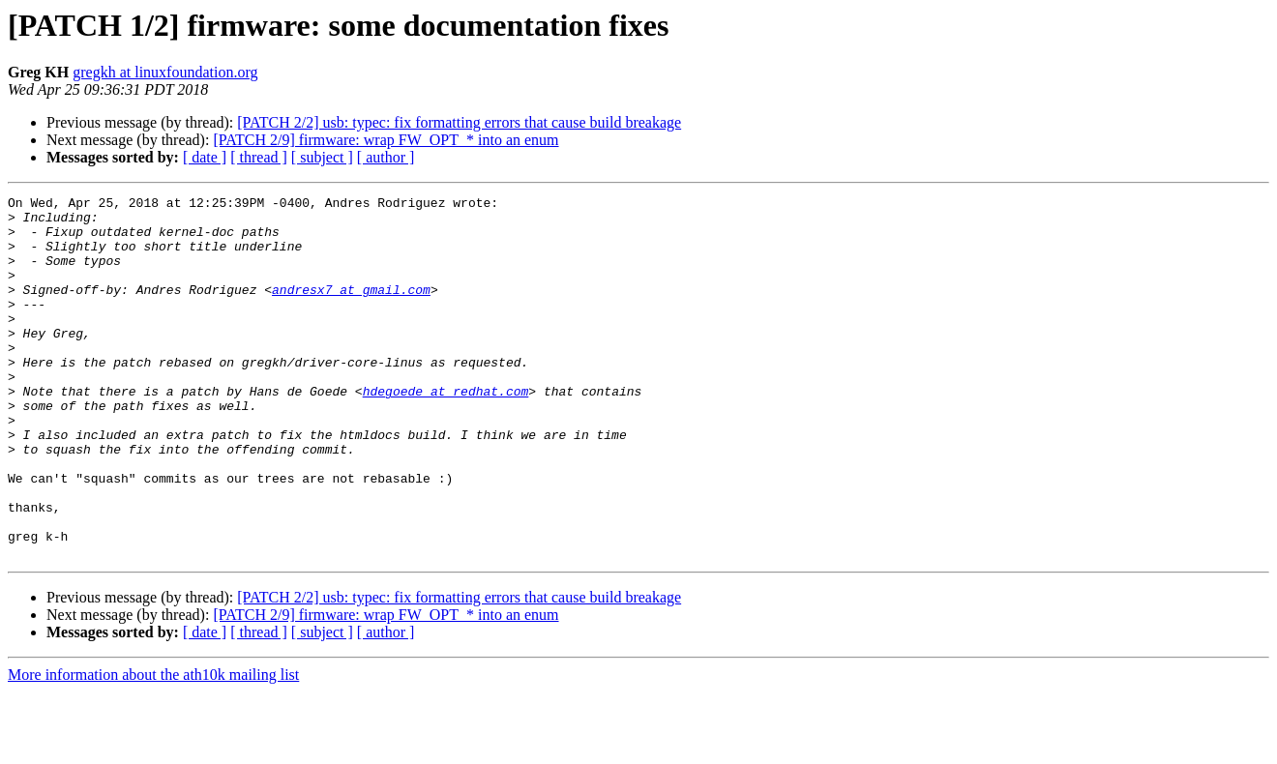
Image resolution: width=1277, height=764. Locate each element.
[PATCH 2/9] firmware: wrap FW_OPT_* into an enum (385, 140)
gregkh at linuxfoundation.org (165, 72)
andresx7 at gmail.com (351, 309)
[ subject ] (322, 157)
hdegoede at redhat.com (446, 431)
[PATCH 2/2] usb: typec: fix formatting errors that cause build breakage (459, 122)
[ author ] (386, 157)
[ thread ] (258, 157)
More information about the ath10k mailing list (153, 747)
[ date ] (204, 157)
